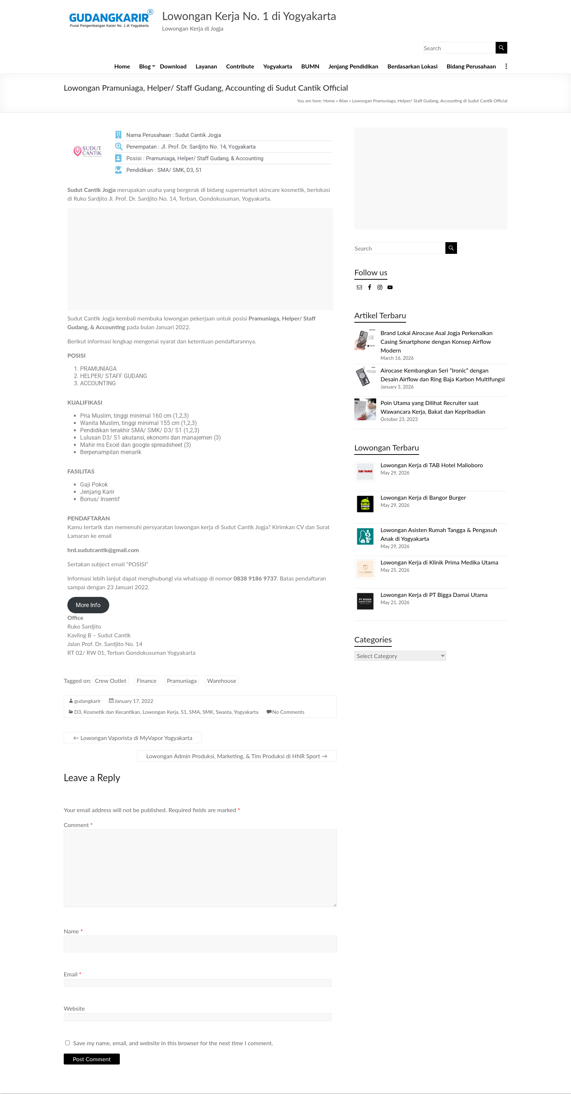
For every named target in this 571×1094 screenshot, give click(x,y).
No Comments (288, 712)
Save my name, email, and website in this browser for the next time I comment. (173, 1043)
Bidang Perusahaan (471, 66)
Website (74, 1009)
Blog (145, 66)
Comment (78, 825)
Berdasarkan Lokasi (412, 66)
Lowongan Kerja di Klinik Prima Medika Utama (439, 562)
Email (73, 974)
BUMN (310, 66)
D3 (77, 712)
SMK (207, 712)
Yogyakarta (277, 66)
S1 (184, 712)
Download (173, 66)
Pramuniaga (182, 681)
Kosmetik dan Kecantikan (112, 712)
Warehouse (221, 681)
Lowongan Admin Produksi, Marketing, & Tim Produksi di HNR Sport (236, 756)
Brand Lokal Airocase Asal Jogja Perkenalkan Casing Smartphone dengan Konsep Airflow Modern (437, 342)
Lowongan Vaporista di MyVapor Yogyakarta (132, 738)
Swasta (224, 712)
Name (73, 931)
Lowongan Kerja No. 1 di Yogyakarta (265, 16)
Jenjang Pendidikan (353, 66)
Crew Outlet (110, 681)
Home (122, 66)
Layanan (206, 66)
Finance (147, 681)
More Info (88, 605)
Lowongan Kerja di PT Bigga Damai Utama (434, 595)
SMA (194, 712)
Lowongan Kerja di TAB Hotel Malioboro (432, 465)
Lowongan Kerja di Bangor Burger (423, 498)
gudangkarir (87, 701)
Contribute (240, 66)
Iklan (343, 101)
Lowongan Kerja (160, 712)
